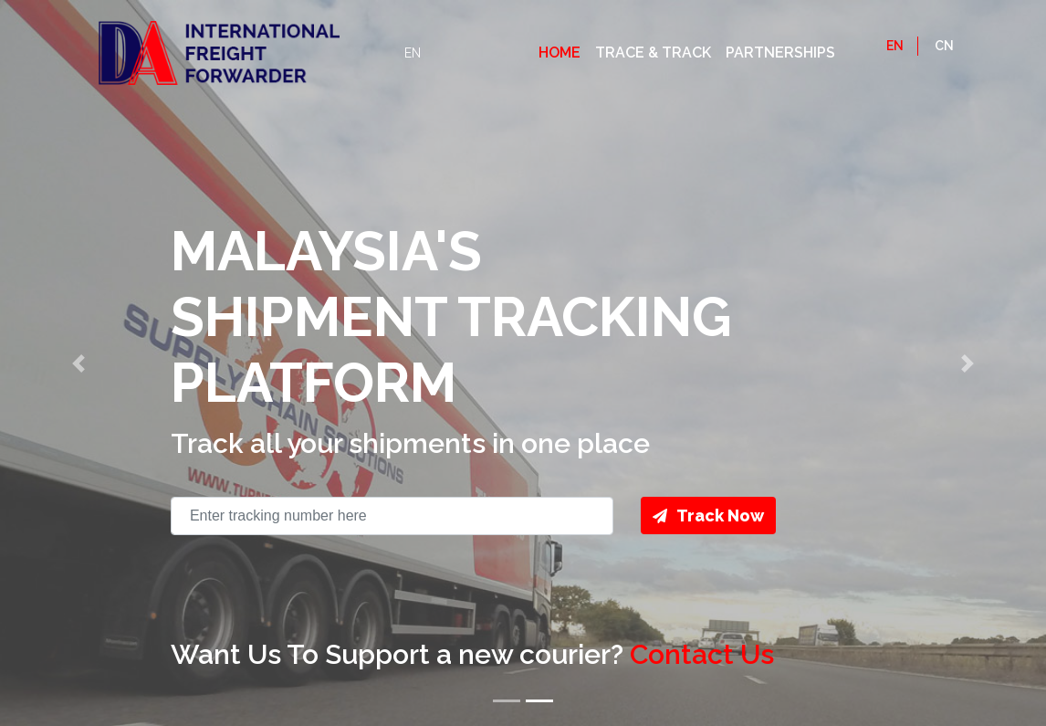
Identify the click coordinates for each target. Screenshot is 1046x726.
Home (560, 52)
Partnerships (780, 52)
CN (944, 45)
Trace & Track (653, 52)
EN (412, 53)
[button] (78, 363)
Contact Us (702, 654)
